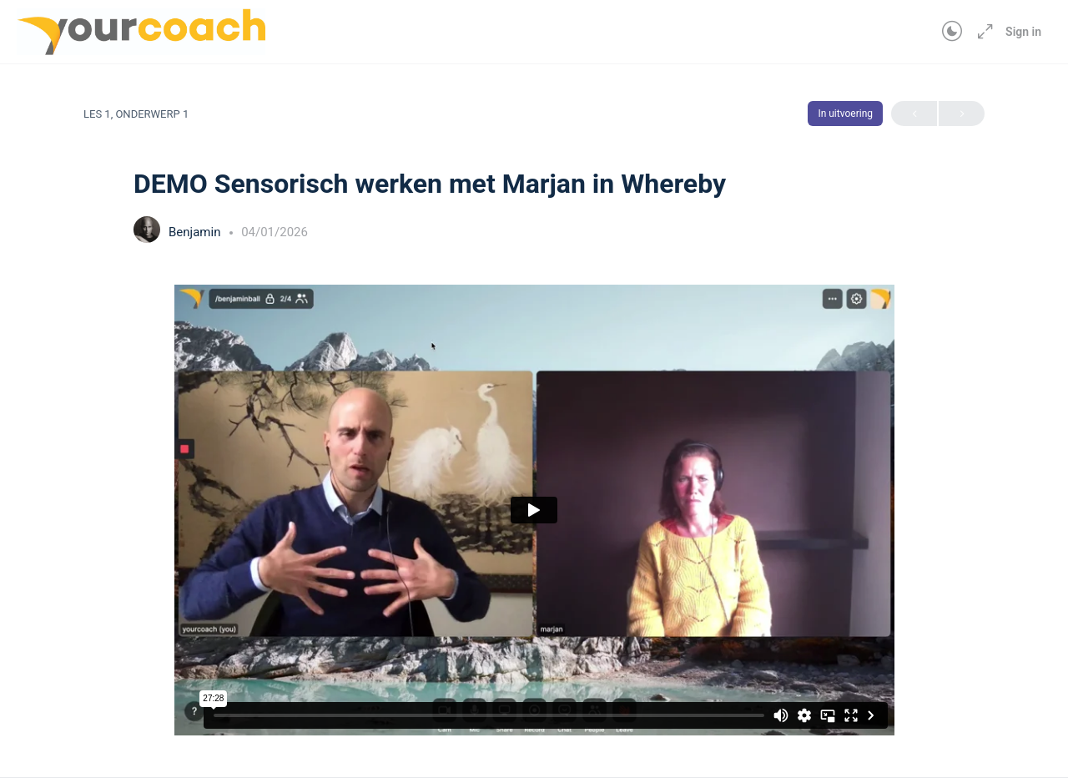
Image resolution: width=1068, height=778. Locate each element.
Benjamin (196, 232)
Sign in (1023, 31)
